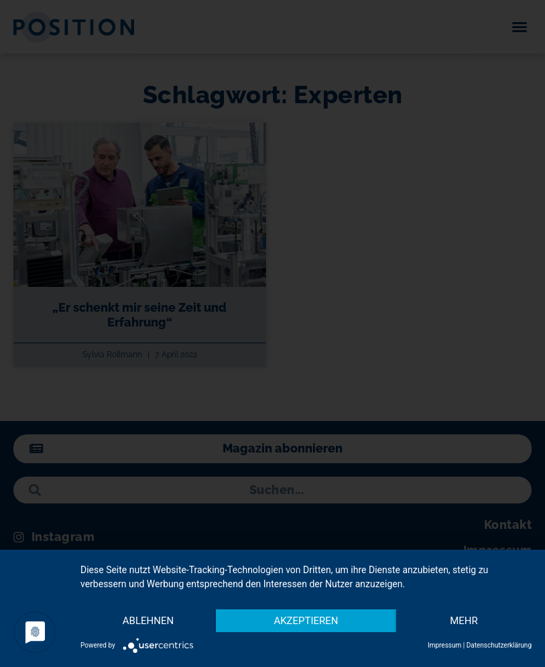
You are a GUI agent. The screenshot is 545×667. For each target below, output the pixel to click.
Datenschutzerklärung (499, 645)
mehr (464, 621)
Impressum (444, 645)
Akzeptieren (306, 621)
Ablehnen (148, 621)
